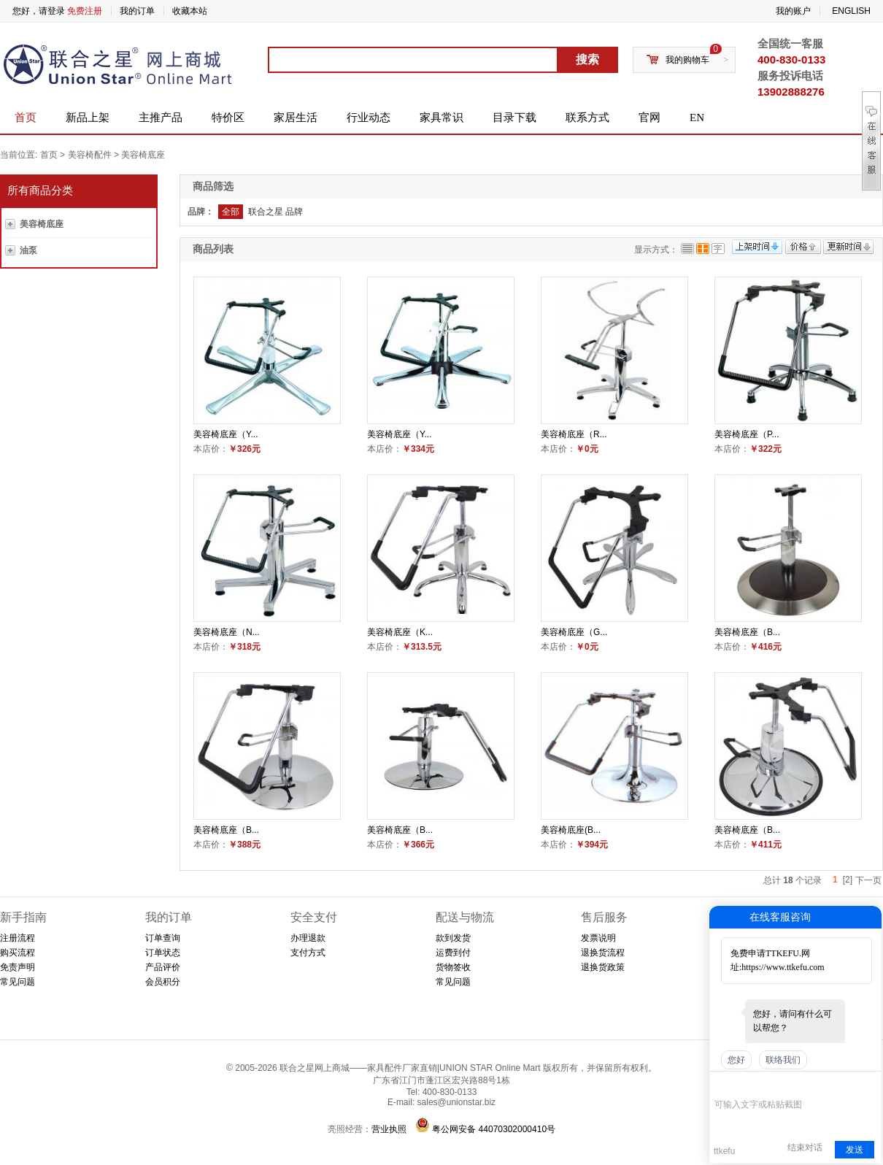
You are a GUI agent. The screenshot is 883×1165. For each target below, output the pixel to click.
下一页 (868, 880)
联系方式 (587, 117)
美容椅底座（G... (574, 632)
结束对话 (804, 1147)
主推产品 (160, 117)
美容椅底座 (143, 155)
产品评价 (162, 967)
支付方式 (307, 952)
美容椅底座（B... (747, 632)
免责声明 (17, 967)
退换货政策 (603, 967)
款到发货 (453, 938)
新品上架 (87, 117)
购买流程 (17, 952)
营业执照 (388, 1129)
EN (697, 117)
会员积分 (162, 982)
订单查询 (162, 938)
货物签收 (453, 967)
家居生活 (295, 117)
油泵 (28, 250)
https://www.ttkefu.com (782, 967)
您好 (736, 1060)
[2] (847, 879)
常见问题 (17, 982)
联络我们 (783, 1060)
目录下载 (514, 117)
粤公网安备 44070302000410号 (493, 1129)
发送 (854, 1150)
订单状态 (162, 952)
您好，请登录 (38, 11)
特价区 (228, 117)
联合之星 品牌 (275, 212)
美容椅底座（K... (400, 632)
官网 (649, 117)
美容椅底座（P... (746, 434)
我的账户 (793, 11)
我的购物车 (687, 60)
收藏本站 (189, 11)
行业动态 (368, 117)
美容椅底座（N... (226, 632)
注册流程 (17, 938)
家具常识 (441, 117)
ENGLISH (851, 11)
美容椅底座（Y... (225, 434)
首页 (25, 117)
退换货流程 (603, 952)
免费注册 (84, 11)
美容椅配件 (90, 155)
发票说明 (598, 938)
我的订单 (137, 11)
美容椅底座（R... (574, 434)
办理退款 (307, 938)
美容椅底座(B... (571, 830)
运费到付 (453, 952)
